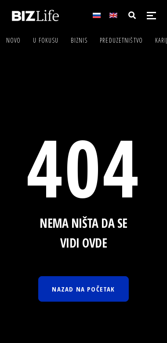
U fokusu (45, 40)
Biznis (79, 40)
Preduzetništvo (121, 40)
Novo (13, 40)
